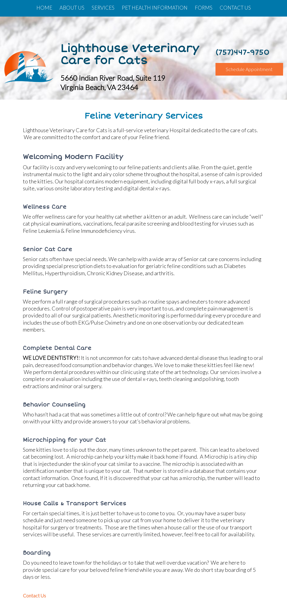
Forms (203, 8)
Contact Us (235, 8)
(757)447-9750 (242, 52)
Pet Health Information (155, 8)
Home (44, 8)
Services (103, 8)
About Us (72, 8)
